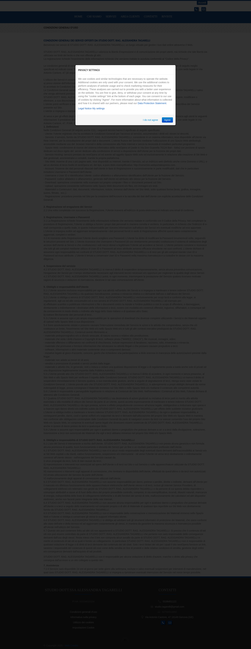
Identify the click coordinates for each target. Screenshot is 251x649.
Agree (167, 120)
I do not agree (150, 120)
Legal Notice (85, 108)
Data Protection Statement (152, 103)
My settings (98, 108)
